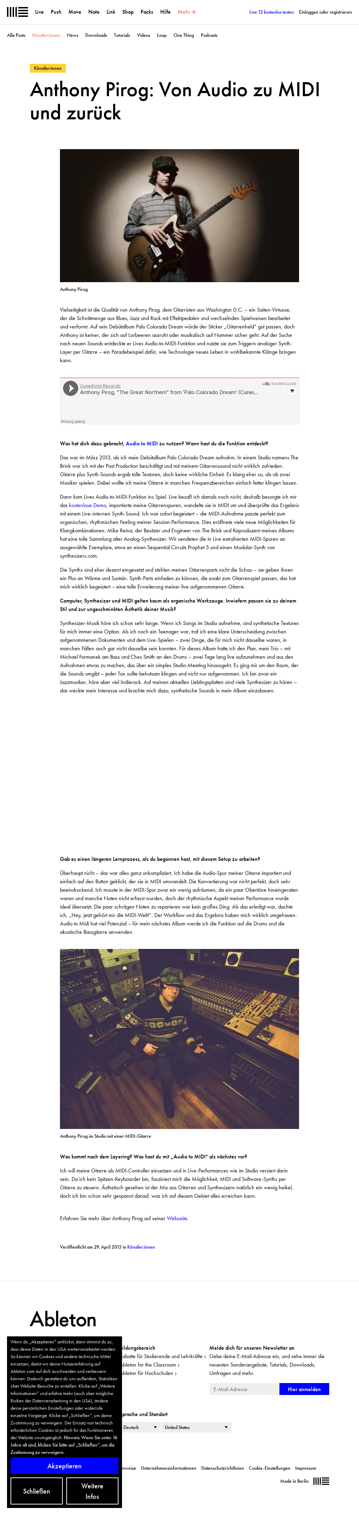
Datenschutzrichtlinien (222, 1468)
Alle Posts (16, 35)
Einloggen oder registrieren (325, 12)
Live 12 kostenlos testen (271, 12)
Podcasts (209, 35)
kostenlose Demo (87, 505)
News (72, 35)
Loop (162, 35)
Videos (143, 35)
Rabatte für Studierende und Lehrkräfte (161, 1356)
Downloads (96, 35)
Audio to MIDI (142, 443)
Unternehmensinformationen (168, 1468)
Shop (128, 11)
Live (39, 11)
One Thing (184, 35)
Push (56, 11)
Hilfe (165, 11)
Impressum (305, 1468)
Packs (147, 11)
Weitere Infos (92, 1491)
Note (94, 11)
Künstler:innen (46, 35)
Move (74, 11)
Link (111, 11)
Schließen (36, 1491)
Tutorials (122, 35)
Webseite (177, 1218)
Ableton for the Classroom (148, 1364)
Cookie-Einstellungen (269, 1468)
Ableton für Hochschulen (146, 1373)
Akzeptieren (64, 1465)
